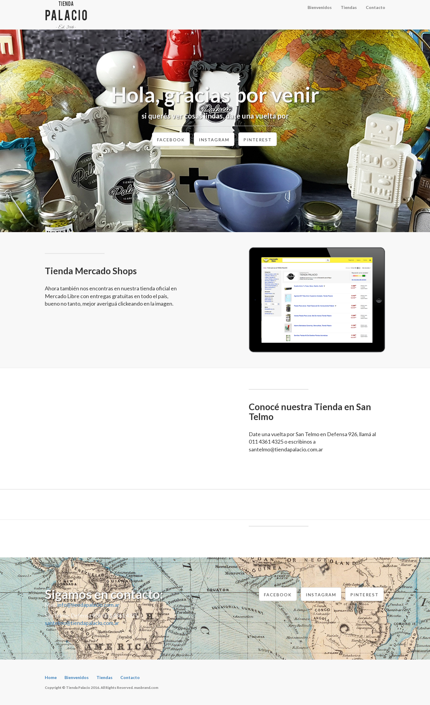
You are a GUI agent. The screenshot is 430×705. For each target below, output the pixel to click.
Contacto (375, 7)
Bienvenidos (320, 7)
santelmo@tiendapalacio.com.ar (82, 623)
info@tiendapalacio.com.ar (88, 604)
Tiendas (349, 7)
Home (51, 677)
